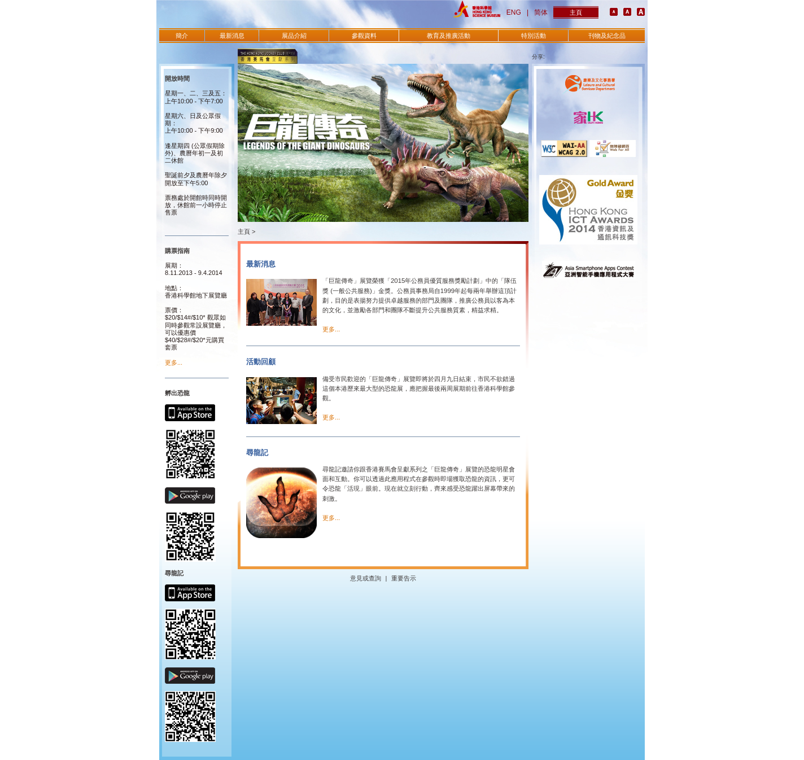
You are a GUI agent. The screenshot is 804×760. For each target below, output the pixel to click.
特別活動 (533, 35)
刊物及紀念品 (607, 35)
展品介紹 (294, 35)
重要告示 (403, 578)
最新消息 (232, 35)
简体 (541, 12)
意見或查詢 (365, 578)
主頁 (576, 12)
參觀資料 (364, 35)
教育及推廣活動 (448, 35)
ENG (513, 12)
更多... (173, 362)
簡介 (182, 35)
